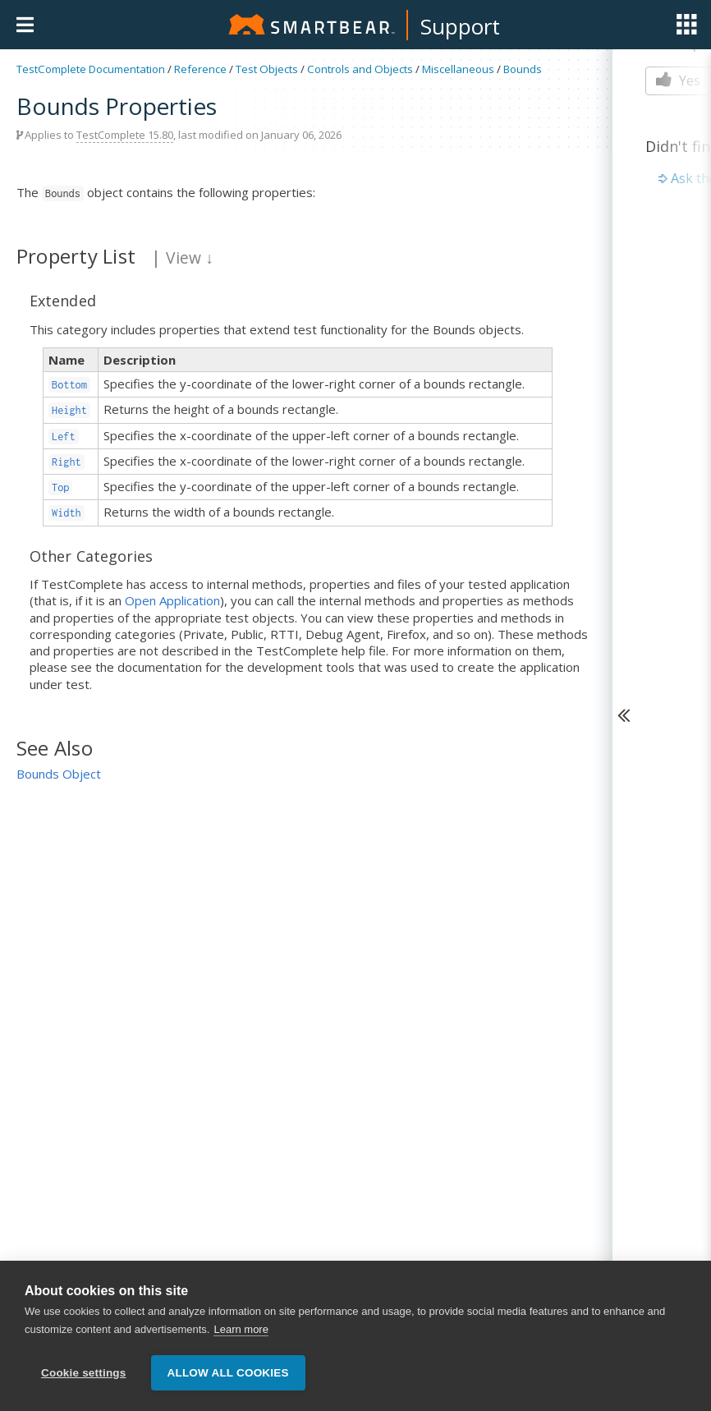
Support (460, 26)
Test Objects (267, 69)
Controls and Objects (360, 69)
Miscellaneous (458, 69)
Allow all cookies (228, 1373)
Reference (200, 69)
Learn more (240, 1329)
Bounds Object (58, 773)
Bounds (522, 69)
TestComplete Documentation (90, 69)
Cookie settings (83, 1373)
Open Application (172, 600)
